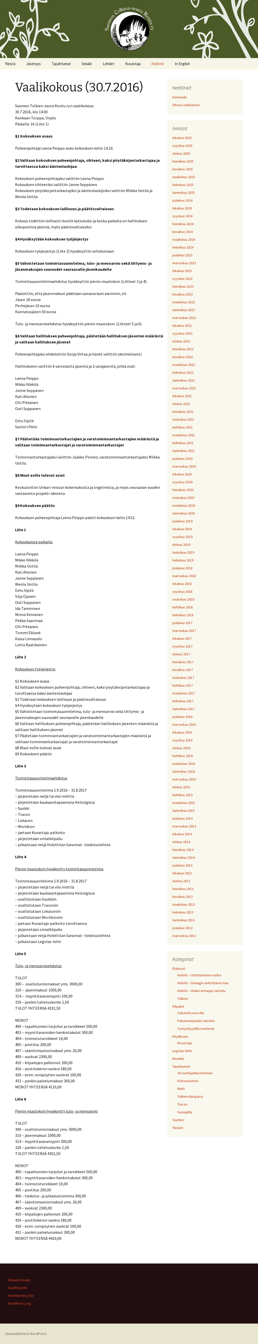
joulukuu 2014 (182, 818)
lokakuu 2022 (182, 325)
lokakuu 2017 (182, 638)
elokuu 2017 (181, 654)
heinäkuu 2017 (183, 662)
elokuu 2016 (181, 748)
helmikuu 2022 (183, 372)
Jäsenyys (33, 63)
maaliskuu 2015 (183, 802)
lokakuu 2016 (182, 732)
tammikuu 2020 (183, 513)
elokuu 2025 (181, 153)
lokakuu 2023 (182, 270)
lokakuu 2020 (182, 474)
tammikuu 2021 (183, 450)
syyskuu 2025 (182, 145)
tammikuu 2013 (183, 920)
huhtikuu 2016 (182, 756)
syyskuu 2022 (182, 333)
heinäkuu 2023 (183, 286)
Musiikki (178, 1058)
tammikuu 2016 (183, 771)
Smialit (87, 63)
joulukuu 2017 (182, 623)
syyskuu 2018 (182, 591)
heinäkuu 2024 (183, 224)
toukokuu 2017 (183, 677)
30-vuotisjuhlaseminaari (195, 1073)
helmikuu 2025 (183, 184)
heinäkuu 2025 (183, 161)
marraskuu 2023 (184, 263)
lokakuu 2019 (182, 529)
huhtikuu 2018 (182, 607)
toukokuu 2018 (183, 599)
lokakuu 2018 (182, 583)
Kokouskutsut (187, 1081)
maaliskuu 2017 (183, 693)
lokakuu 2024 (182, 208)
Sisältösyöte (17, 1287)
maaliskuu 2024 (183, 239)
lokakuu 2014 (182, 834)
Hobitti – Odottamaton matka (199, 975)
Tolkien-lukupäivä (190, 1096)
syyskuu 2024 (182, 216)
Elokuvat (178, 968)
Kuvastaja (133, 63)
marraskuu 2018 (184, 576)
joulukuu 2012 (182, 928)
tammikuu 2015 (183, 810)
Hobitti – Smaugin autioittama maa (203, 983)
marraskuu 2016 (184, 724)
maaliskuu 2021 (183, 435)
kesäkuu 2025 (182, 169)
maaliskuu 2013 (183, 904)
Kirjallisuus (180, 1036)
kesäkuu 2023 (182, 294)
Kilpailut (178, 1006)
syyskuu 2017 (182, 646)
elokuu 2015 (181, 787)
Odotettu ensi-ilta (190, 1013)
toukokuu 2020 (183, 497)
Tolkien (182, 998)
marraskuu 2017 (184, 630)
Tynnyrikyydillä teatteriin (195, 1028)
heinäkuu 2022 (183, 349)
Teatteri (178, 1120)
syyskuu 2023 (182, 278)
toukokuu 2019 (183, 552)
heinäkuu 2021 (183, 411)
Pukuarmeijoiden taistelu (196, 1020)
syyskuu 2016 (182, 740)
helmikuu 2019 (183, 560)
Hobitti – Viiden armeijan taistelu (201, 990)
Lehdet (108, 63)
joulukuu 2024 (182, 200)
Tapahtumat (61, 63)
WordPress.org (19, 1303)
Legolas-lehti (182, 1051)
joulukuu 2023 (182, 255)
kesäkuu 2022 (182, 357)
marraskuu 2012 (184, 935)
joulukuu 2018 (182, 568)
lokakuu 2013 (182, 873)
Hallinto (157, 63)
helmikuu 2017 (183, 701)
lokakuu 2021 (182, 396)
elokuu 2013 (181, 881)
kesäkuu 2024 (182, 231)
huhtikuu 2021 (182, 427)
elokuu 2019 (181, 544)
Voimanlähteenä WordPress (26, 1333)
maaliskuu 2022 (183, 364)
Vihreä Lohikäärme (186, 105)
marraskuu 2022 (184, 317)
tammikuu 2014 (183, 857)
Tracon (182, 1104)
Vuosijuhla (184, 1112)
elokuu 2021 (181, 403)
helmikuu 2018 (183, 615)
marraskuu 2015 (184, 779)
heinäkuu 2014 (183, 849)
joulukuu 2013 (182, 865)
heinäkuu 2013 (183, 888)
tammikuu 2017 (183, 709)
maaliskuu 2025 (183, 177)
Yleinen (177, 1127)
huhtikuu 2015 (182, 795)
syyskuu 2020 (182, 482)
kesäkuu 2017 (182, 669)
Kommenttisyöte (21, 1295)
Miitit (181, 1088)
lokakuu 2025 (182, 138)
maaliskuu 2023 (183, 302)
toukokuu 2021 (183, 419)
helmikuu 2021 (183, 443)
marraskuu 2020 (184, 466)
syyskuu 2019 (182, 536)
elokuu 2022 (181, 341)
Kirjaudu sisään (19, 1280)
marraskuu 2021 (184, 388)
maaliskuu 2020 (183, 505)
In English (182, 63)
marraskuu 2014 (184, 826)
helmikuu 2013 (183, 912)
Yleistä (10, 63)
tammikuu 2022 (183, 380)
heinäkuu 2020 (183, 490)
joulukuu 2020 (182, 458)
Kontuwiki (179, 97)
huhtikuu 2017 (182, 685)
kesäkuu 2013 (182, 896)
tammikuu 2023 (183, 310)
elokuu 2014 (181, 842)
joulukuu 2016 (182, 716)
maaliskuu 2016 (183, 763)
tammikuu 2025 (183, 192)
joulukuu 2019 (182, 521)
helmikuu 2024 (183, 247)
